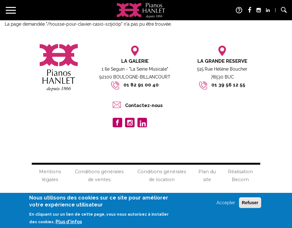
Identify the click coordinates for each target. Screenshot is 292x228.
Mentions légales (50, 175)
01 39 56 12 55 (228, 85)
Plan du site (207, 175)
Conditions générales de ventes (99, 175)
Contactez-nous (144, 105)
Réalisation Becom (240, 175)
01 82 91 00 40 (141, 85)
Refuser (250, 203)
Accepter (225, 203)
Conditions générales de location (161, 175)
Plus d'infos (69, 222)
